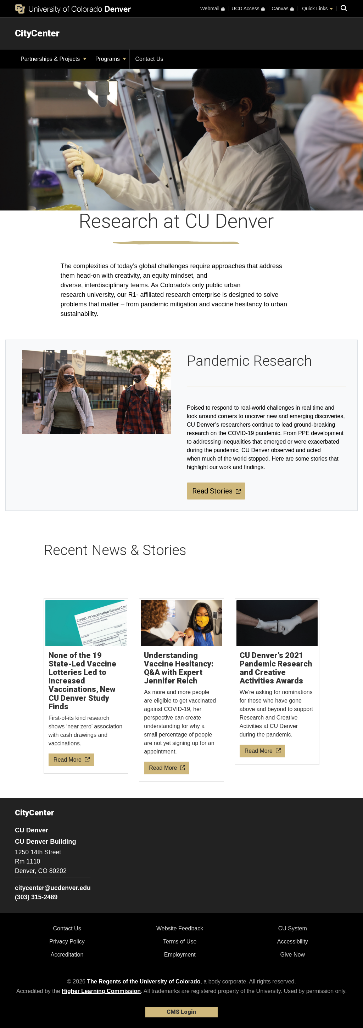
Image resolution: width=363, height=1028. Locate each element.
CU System (292, 928)
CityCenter (37, 33)
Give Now (292, 955)
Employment (180, 955)
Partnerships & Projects (53, 59)
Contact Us (67, 928)
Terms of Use (179, 942)
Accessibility (292, 942)
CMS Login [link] (181, 1012)
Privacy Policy (67, 942)
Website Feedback (179, 928)
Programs (111, 59)
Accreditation (67, 955)
